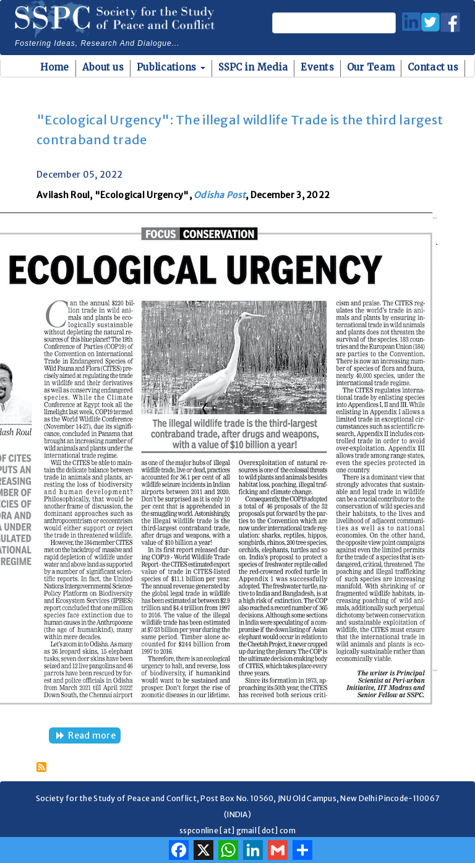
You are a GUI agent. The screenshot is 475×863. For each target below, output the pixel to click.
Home (54, 67)
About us (103, 67)
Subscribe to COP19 (41, 767)
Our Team (371, 67)
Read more (94, 736)
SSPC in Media (253, 67)
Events (317, 67)
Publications (171, 67)
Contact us (433, 67)
